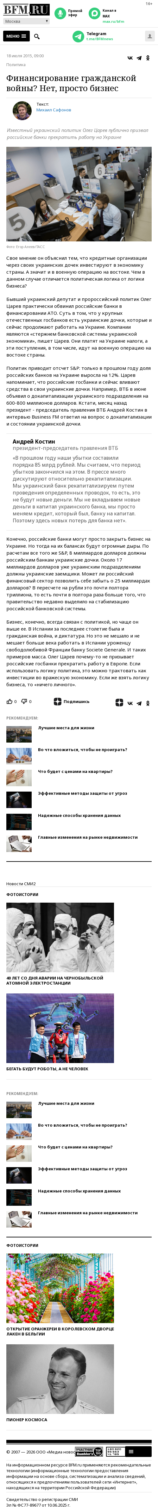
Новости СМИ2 (20, 884)
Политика (16, 64)
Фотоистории (22, 894)
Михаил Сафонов (53, 110)
